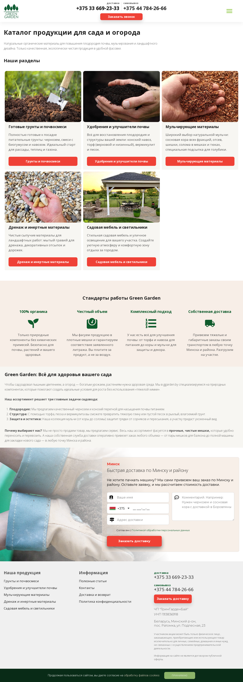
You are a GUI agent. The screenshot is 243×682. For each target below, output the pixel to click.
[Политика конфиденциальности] (105, 601)
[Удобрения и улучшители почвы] (121, 161)
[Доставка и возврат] (95, 594)
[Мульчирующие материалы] (200, 161)
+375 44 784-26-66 (144, 8)
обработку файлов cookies (141, 675)
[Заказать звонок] (121, 16)
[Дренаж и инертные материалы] (43, 261)
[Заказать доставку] (134, 541)
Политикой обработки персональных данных (161, 530)
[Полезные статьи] (93, 581)
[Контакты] (87, 587)
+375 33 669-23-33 (97, 8)
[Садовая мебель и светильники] (121, 261)
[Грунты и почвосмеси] (43, 161)
